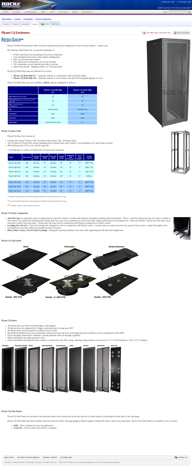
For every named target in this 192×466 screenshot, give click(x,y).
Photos (47, 24)
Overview (6, 24)
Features (15, 24)
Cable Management (29, 12)
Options (34, 24)
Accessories (16, 12)
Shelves (43, 12)
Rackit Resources (87, 12)
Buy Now (55, 24)
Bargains (74, 12)
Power (51, 12)
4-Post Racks (28, 19)
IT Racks (5, 12)
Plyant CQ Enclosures (43, 19)
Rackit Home (6, 19)
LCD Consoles (63, 12)
